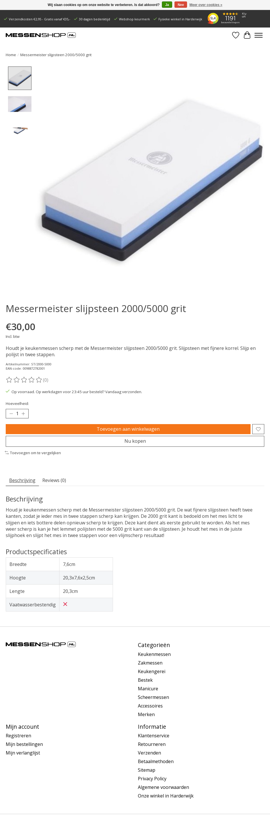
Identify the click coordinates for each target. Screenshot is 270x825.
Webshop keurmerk (134, 19)
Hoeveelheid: (17, 403)
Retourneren (152, 744)
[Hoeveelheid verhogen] (23, 414)
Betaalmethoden (156, 762)
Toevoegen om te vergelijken (33, 452)
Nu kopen (135, 441)
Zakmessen (150, 663)
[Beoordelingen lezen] (24, 380)
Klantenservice (153, 736)
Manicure (148, 688)
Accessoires (150, 706)
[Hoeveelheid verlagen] (11, 414)
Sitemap (146, 770)
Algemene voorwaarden (163, 787)
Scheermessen (153, 697)
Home (11, 54)
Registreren (18, 736)
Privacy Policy (152, 779)
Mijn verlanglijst (23, 753)
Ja (167, 5)
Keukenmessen (154, 654)
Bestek (145, 680)
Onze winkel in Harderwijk (166, 796)
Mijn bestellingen (24, 744)
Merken (146, 714)
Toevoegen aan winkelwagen (128, 429)
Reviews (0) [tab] (54, 480)
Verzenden (149, 753)
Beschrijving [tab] (22, 480)
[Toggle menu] (258, 35)
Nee (181, 5)
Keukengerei (151, 671)
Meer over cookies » (206, 5)
